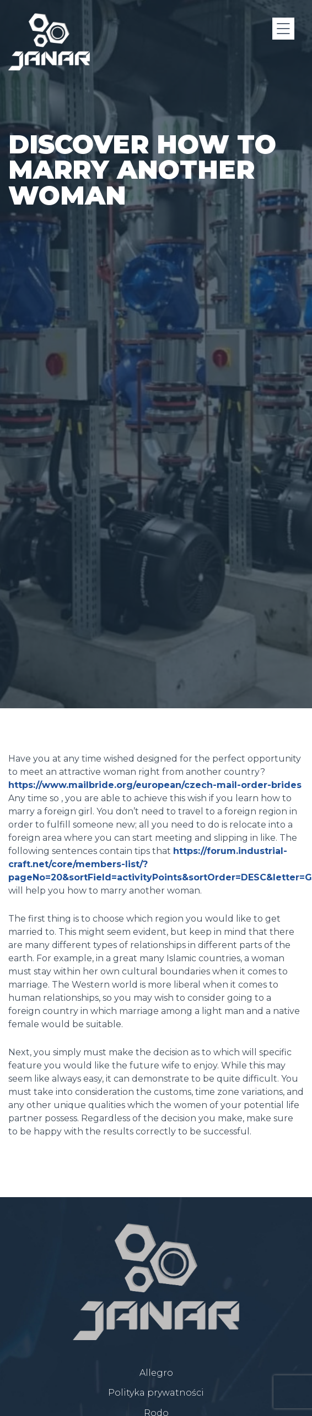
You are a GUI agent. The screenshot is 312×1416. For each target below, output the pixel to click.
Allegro (156, 1373)
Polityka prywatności (156, 1392)
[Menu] (283, 29)
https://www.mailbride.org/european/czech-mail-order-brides (155, 785)
